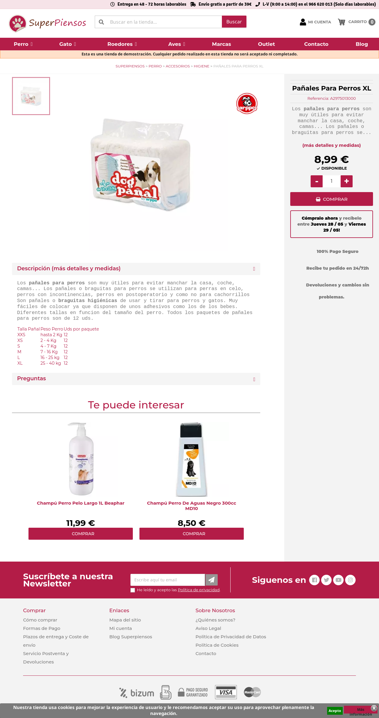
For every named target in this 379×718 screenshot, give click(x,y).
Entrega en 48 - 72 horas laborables (152, 4)
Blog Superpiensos (130, 636)
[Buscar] (170, 22)
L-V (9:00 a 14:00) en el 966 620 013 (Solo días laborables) (319, 4)
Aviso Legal (208, 628)
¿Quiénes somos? (215, 620)
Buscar (234, 21)
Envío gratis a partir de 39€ (225, 4)
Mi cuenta (120, 628)
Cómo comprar (40, 620)
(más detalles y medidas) (332, 145)
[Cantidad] (332, 181)
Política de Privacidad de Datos (230, 636)
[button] (23, 44)
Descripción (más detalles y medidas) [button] (69, 269)
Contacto (205, 653)
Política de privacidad (198, 589)
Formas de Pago (41, 628)
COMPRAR (335, 200)
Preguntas (31, 378)
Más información (361, 710)
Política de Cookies (216, 645)
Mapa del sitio (125, 620)
